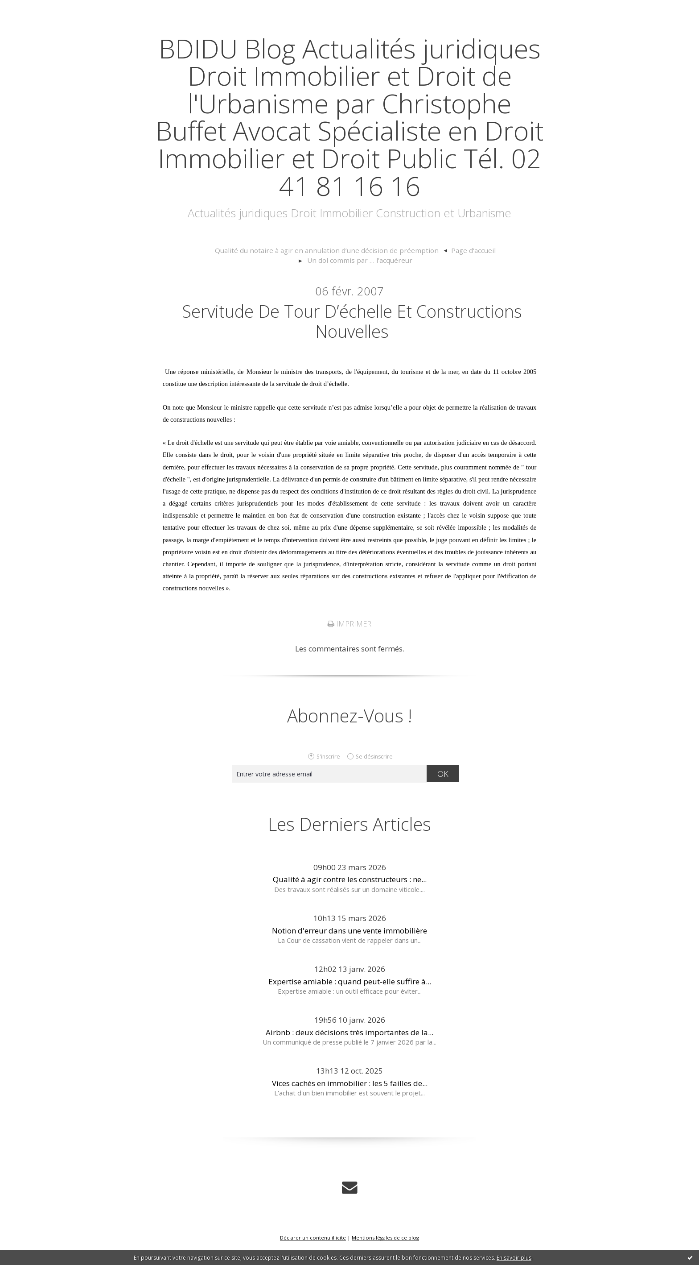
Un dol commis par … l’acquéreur (492, 278)
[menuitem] (276, 278)
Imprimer (349, 644)
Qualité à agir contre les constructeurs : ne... (350, 900)
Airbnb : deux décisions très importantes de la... (349, 1052)
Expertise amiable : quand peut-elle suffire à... (349, 1001)
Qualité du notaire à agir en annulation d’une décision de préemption (272, 278)
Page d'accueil (407, 278)
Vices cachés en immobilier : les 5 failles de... (350, 1103)
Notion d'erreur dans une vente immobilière (349, 951)
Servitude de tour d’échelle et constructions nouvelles (352, 340)
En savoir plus (514, 1257)
